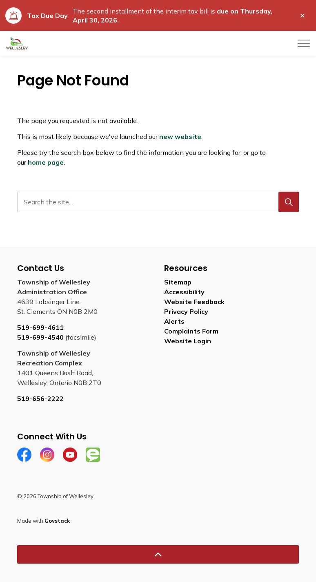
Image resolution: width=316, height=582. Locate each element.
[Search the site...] (158, 202)
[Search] (288, 202)
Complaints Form (191, 331)
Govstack (57, 520)
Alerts (174, 321)
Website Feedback (194, 302)
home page (46, 162)
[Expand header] (304, 43)
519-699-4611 (40, 327)
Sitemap (177, 282)
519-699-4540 (40, 337)
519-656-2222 (40, 398)
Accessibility (184, 292)
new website (180, 136)
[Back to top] (158, 554)
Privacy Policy (186, 311)
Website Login (187, 341)
